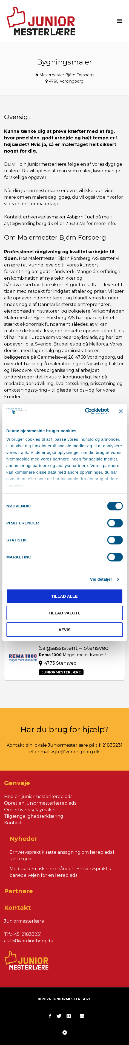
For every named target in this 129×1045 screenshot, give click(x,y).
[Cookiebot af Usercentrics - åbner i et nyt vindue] (85, 411)
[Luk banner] (121, 411)
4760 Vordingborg (66, 81)
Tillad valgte (64, 613)
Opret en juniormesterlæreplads (40, 803)
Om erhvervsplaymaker (30, 809)
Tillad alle (64, 596)
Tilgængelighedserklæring (33, 816)
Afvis (64, 629)
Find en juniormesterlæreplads (38, 796)
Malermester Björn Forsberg (66, 74)
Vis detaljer (101, 579)
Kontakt (13, 822)
